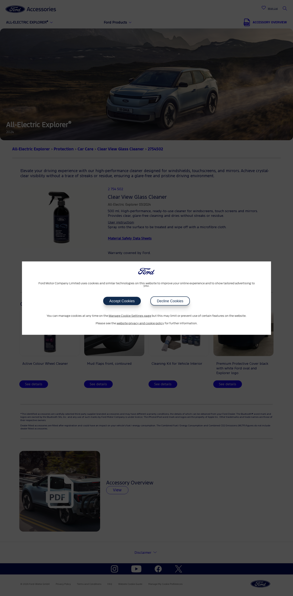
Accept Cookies (122, 301)
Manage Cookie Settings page (130, 315)
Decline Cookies (170, 301)
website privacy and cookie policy (140, 323)
